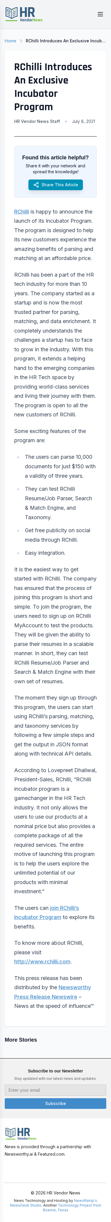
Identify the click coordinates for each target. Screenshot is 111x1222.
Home (10, 40)
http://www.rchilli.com (42, 961)
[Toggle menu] (100, 14)
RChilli (21, 212)
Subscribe (55, 1103)
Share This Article (55, 185)
